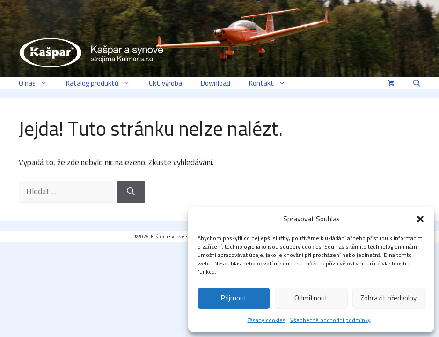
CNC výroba (165, 83)
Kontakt (272, 83)
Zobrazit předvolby (388, 298)
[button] (420, 219)
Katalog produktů (102, 83)
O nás (38, 83)
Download (215, 83)
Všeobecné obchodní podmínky (330, 320)
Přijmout (234, 298)
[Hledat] (131, 192)
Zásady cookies (266, 320)
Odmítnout (311, 298)
